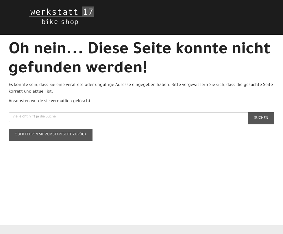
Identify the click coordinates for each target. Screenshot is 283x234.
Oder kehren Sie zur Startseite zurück (50, 135)
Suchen (261, 118)
